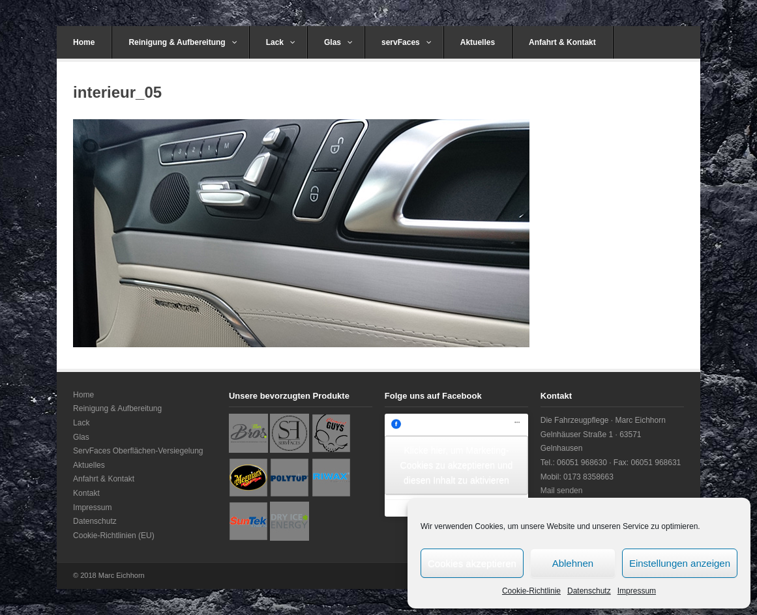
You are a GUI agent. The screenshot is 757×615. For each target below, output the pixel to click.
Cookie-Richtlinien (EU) (114, 535)
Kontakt (86, 493)
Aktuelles (477, 42)
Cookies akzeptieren (472, 563)
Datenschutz (589, 590)
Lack (280, 42)
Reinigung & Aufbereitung (182, 42)
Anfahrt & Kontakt (562, 42)
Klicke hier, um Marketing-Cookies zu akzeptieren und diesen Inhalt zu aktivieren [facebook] (456, 465)
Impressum (636, 590)
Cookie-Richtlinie (531, 590)
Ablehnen (572, 563)
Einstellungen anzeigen (679, 563)
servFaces (406, 42)
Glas (338, 42)
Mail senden (562, 490)
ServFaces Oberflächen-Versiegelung (138, 450)
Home (84, 42)
